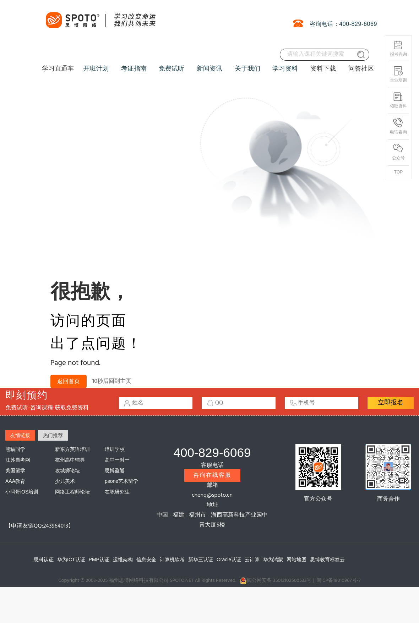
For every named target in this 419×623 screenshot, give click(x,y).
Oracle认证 (229, 559)
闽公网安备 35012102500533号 (275, 580)
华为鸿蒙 (273, 559)
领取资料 (398, 100)
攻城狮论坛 (67, 470)
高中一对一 (117, 460)
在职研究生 (117, 492)
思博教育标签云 (327, 559)
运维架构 (123, 559)
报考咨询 (398, 48)
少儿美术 (65, 481)
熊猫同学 (15, 449)
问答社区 (361, 68)
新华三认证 (200, 559)
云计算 (252, 559)
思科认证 (44, 559)
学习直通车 (58, 68)
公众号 (398, 152)
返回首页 (68, 381)
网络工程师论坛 (72, 492)
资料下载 (323, 68)
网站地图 (296, 559)
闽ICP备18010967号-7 (338, 581)
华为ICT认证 (71, 559)
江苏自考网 (17, 460)
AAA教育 (15, 481)
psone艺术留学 (121, 481)
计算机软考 (172, 559)
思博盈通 (115, 470)
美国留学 (15, 470)
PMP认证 (99, 559)
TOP (398, 172)
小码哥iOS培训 (21, 492)
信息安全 (146, 559)
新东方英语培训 (72, 449)
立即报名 (390, 403)
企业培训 (398, 74)
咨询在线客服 (212, 475)
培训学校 (115, 449)
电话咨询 (398, 126)
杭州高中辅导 (70, 460)
